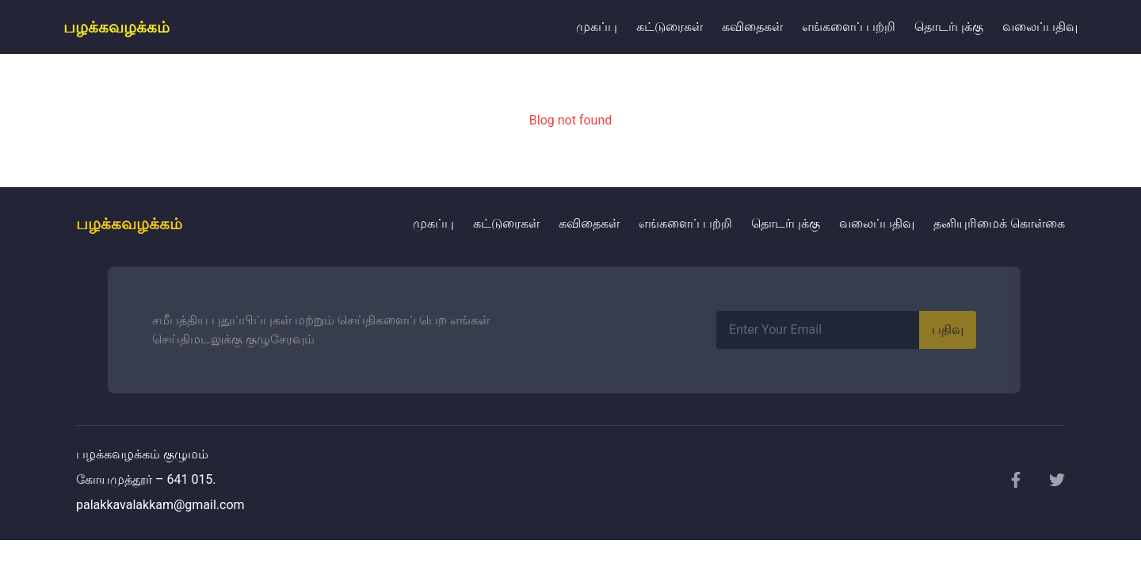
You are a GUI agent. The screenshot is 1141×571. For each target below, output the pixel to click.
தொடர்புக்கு (948, 26)
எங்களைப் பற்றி (848, 26)
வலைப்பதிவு (1040, 26)
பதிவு (948, 329)
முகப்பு (596, 26)
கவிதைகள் (752, 26)
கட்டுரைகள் (669, 26)
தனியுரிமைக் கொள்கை (999, 223)
